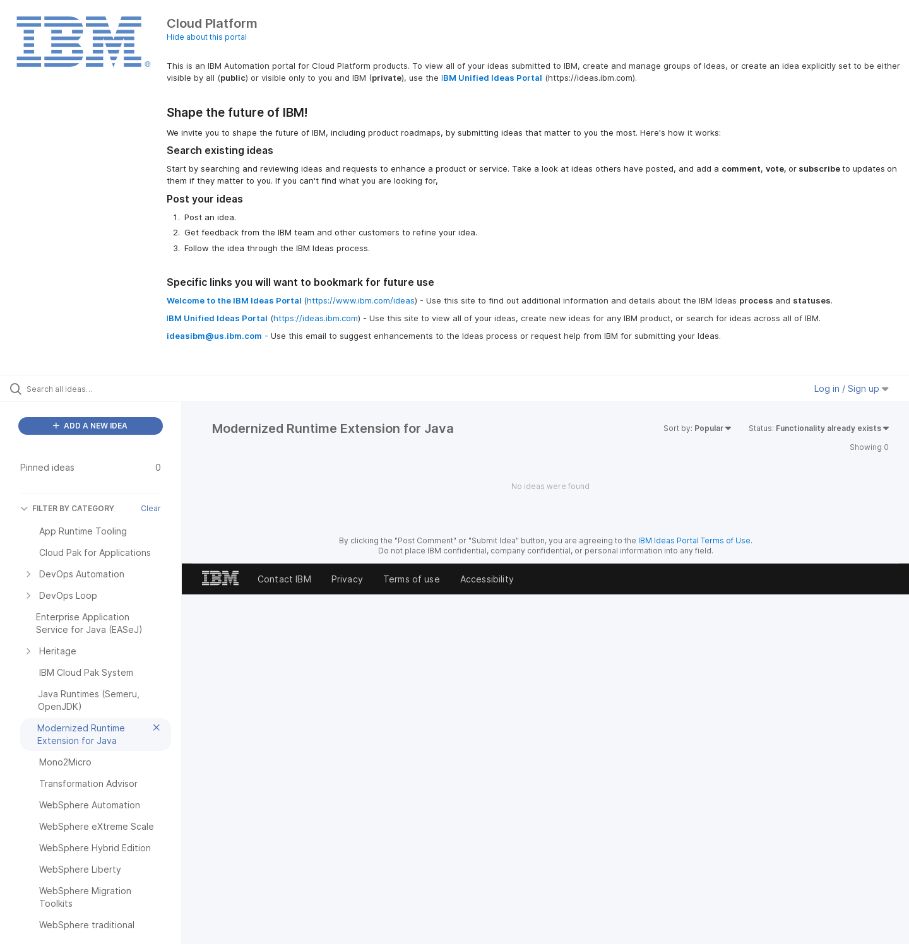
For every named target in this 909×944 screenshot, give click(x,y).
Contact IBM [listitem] (284, 579)
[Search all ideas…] (106, 388)
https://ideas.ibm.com (315, 318)
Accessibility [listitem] (487, 579)
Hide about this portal (207, 37)
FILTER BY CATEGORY (67, 508)
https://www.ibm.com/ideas (361, 300)
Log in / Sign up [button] (851, 388)
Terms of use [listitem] (411, 579)
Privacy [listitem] (347, 579)
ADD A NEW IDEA (90, 425)
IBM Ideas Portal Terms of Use (694, 540)
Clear (151, 508)
